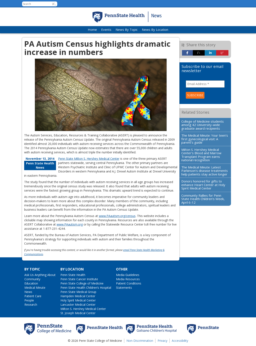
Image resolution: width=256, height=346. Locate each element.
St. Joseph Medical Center (77, 313)
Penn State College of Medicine (82, 283)
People (29, 300)
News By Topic (127, 29)
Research (30, 305)
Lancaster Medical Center (77, 305)
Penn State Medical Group (78, 292)
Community (32, 279)
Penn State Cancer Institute (79, 279)
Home (92, 29)
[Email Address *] (205, 84)
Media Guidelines (127, 275)
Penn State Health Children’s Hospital (85, 288)
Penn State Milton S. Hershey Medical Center (88, 159)
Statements (124, 288)
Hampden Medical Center (77, 296)
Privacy (162, 341)
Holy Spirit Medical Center (78, 300)
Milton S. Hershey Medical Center (83, 309)
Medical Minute (34, 288)
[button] (54, 4)
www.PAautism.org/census (117, 216)
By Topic (32, 269)
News (28, 292)
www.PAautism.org (70, 224)
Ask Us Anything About (40, 275)
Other (121, 269)
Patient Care (32, 296)
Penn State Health (72, 275)
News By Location (155, 29)
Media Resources (128, 279)
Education (31, 283)
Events (106, 29)
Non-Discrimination (139, 341)
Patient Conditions (128, 283)
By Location (72, 269)
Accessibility (180, 341)
